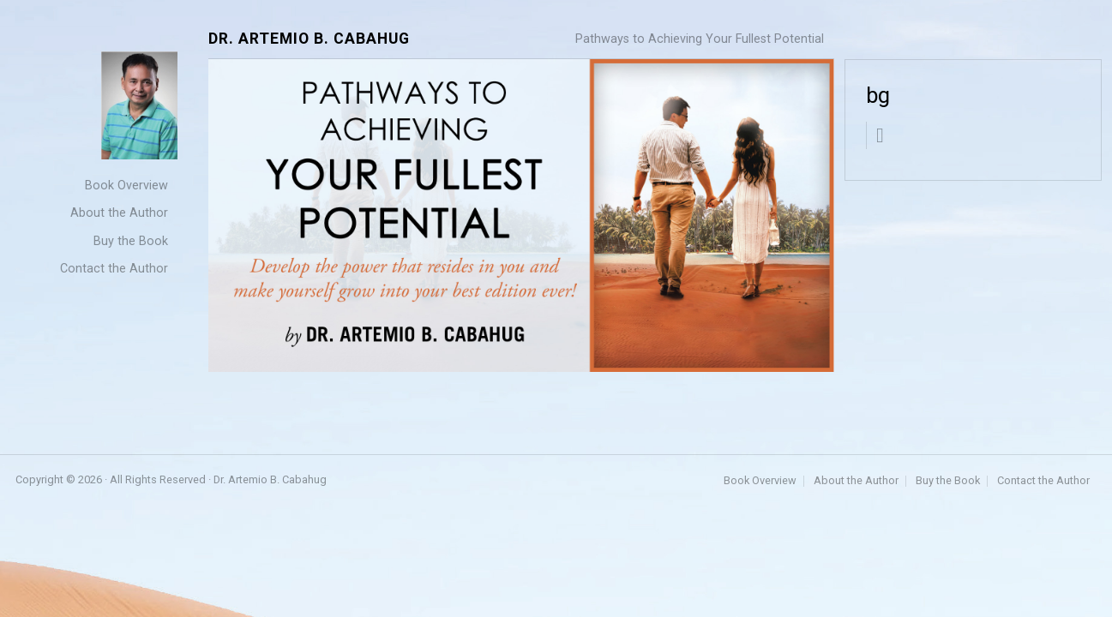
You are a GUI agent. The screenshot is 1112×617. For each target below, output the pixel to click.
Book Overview (126, 185)
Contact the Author (114, 268)
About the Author (119, 213)
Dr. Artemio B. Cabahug (309, 39)
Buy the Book (130, 241)
